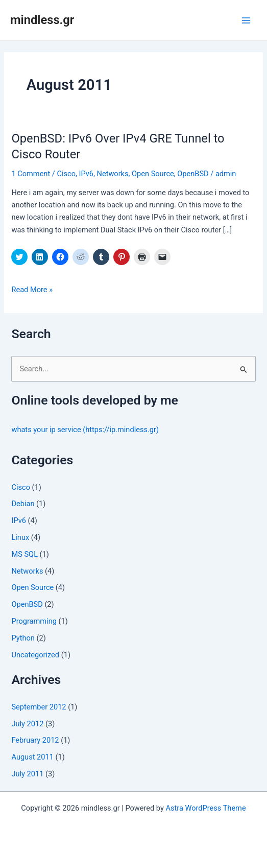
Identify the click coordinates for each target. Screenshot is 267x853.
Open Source (153, 173)
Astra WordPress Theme (205, 808)
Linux (20, 537)
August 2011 (32, 757)
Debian (22, 503)
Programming (33, 621)
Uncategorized (35, 654)
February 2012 (35, 740)
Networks (113, 173)
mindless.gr (42, 20)
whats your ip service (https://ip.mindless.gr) (85, 429)
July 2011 (27, 773)
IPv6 (86, 173)
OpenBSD (192, 173)
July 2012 (27, 723)
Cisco (66, 173)
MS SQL (24, 554)
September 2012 (38, 707)
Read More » (32, 289)
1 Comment (30, 173)
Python (22, 638)
